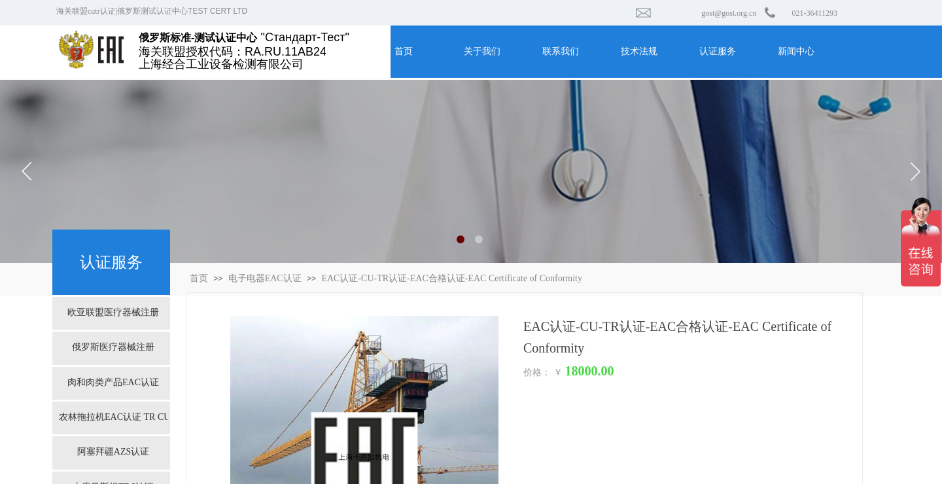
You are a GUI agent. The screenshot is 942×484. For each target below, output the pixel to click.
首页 (199, 278)
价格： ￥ (543, 372)
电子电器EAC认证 (265, 278)
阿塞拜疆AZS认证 (113, 452)
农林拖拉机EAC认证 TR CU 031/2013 (113, 417)
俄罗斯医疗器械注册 (113, 347)
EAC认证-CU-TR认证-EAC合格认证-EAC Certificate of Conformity (451, 278)
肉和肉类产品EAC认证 (113, 382)
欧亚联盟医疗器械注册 (113, 312)
